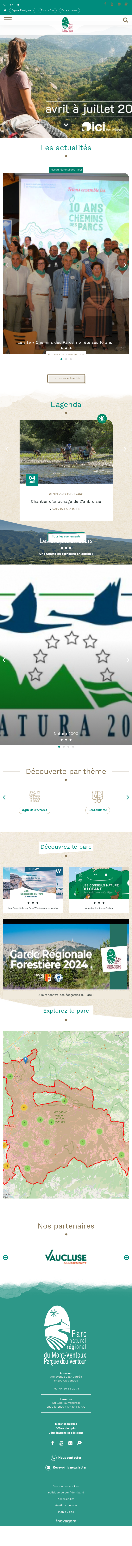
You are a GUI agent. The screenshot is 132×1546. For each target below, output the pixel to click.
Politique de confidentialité (66, 1492)
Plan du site (66, 1511)
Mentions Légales (66, 1505)
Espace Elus (47, 10)
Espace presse (69, 10)
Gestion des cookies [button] (66, 1486)
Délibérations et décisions (66, 1432)
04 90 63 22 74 (69, 1388)
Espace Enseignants (23, 10)
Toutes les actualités (66, 378)
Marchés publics (66, 1423)
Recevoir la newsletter (66, 1467)
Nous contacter (66, 1458)
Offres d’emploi (66, 1428)
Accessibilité (66, 1498)
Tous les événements (66, 536)
